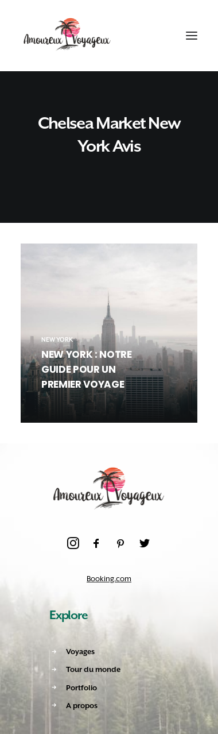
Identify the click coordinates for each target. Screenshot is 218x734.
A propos (82, 705)
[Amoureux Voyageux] (67, 36)
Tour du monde (93, 669)
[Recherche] (136, 35)
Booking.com (109, 578)
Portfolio (81, 687)
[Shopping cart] (156, 35)
